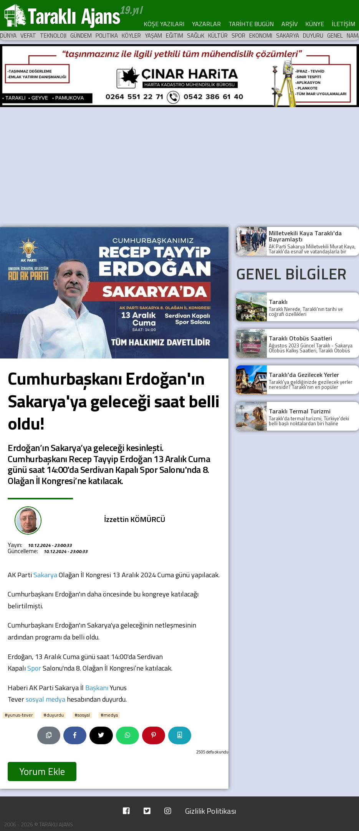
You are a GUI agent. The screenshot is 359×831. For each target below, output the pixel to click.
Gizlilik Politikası (210, 811)
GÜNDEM (81, 35)
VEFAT (28, 35)
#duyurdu (53, 715)
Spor (34, 668)
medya (55, 699)
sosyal (35, 699)
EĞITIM (174, 35)
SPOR (238, 35)
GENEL (335, 35)
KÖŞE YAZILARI (164, 23)
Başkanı (96, 687)
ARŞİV (289, 23)
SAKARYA (287, 35)
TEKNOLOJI (53, 35)
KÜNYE (314, 23)
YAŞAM (153, 35)
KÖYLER (131, 35)
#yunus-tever (19, 715)
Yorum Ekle (42, 771)
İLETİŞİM (343, 23)
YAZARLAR (206, 23)
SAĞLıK (195, 35)
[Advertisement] (179, 165)
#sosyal (82, 715)
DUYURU (313, 35)
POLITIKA (107, 35)
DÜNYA (8, 35)
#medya (109, 715)
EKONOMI (260, 35)
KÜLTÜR (218, 35)
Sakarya (45, 575)
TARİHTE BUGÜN (251, 23)
